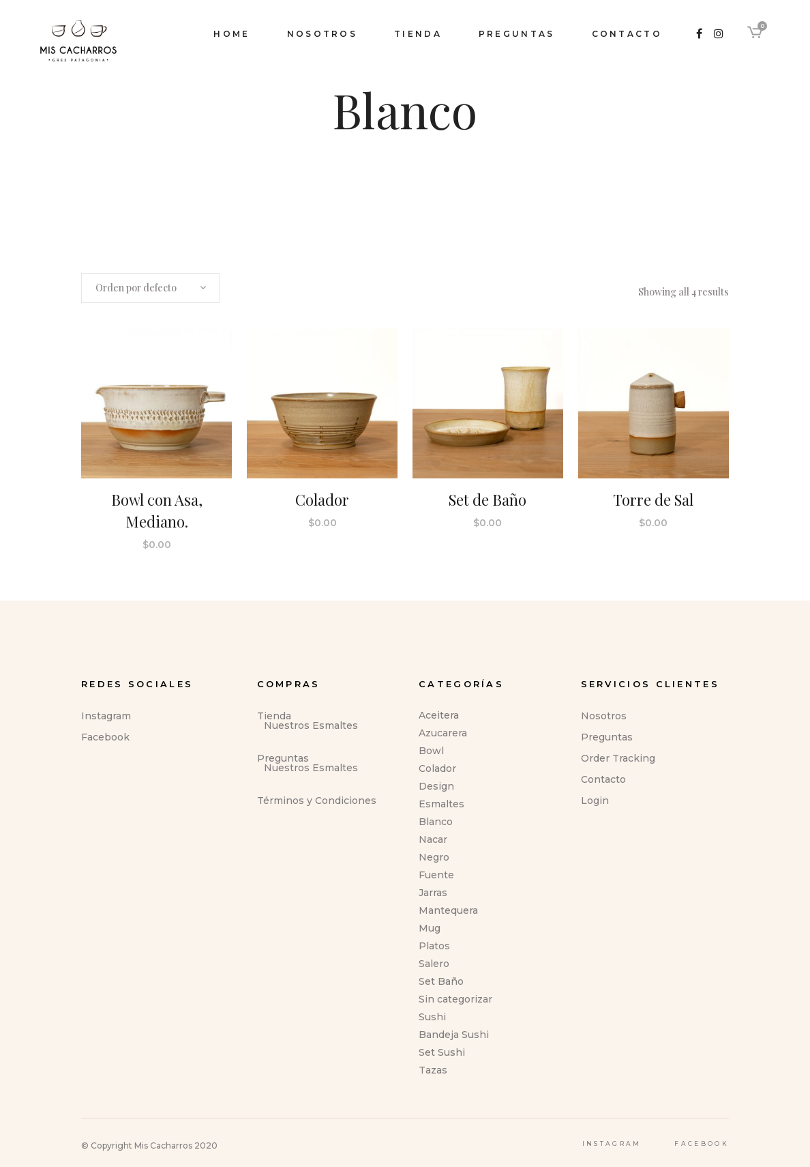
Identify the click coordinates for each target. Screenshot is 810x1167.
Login (595, 800)
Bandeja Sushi (454, 1034)
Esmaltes (441, 804)
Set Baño (441, 981)
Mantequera (448, 910)
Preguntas (283, 758)
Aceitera (439, 715)
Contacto (603, 779)
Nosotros (604, 716)
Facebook (105, 737)
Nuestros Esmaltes (311, 725)
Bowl (431, 751)
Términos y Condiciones (316, 800)
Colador (437, 768)
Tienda (274, 716)
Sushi (432, 1017)
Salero (434, 963)
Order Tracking (618, 758)
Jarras (433, 893)
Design (436, 786)
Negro (434, 857)
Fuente (436, 875)
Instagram (106, 716)
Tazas (433, 1070)
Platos (434, 946)
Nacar (433, 839)
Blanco (436, 822)
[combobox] (150, 288)
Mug (429, 928)
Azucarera (443, 733)
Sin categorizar (455, 999)
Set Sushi (442, 1052)
